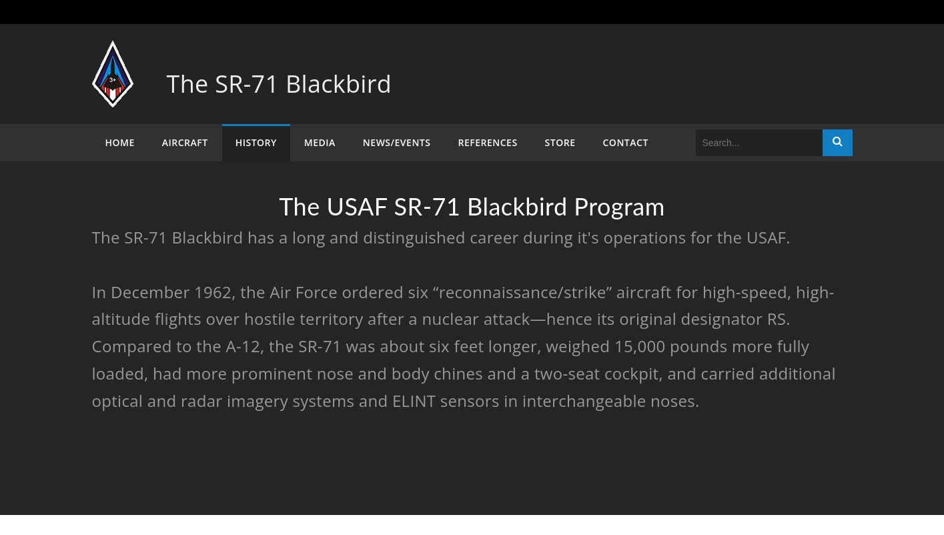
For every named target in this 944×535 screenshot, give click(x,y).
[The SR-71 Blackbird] (112, 53)
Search (838, 142)
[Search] (759, 142)
